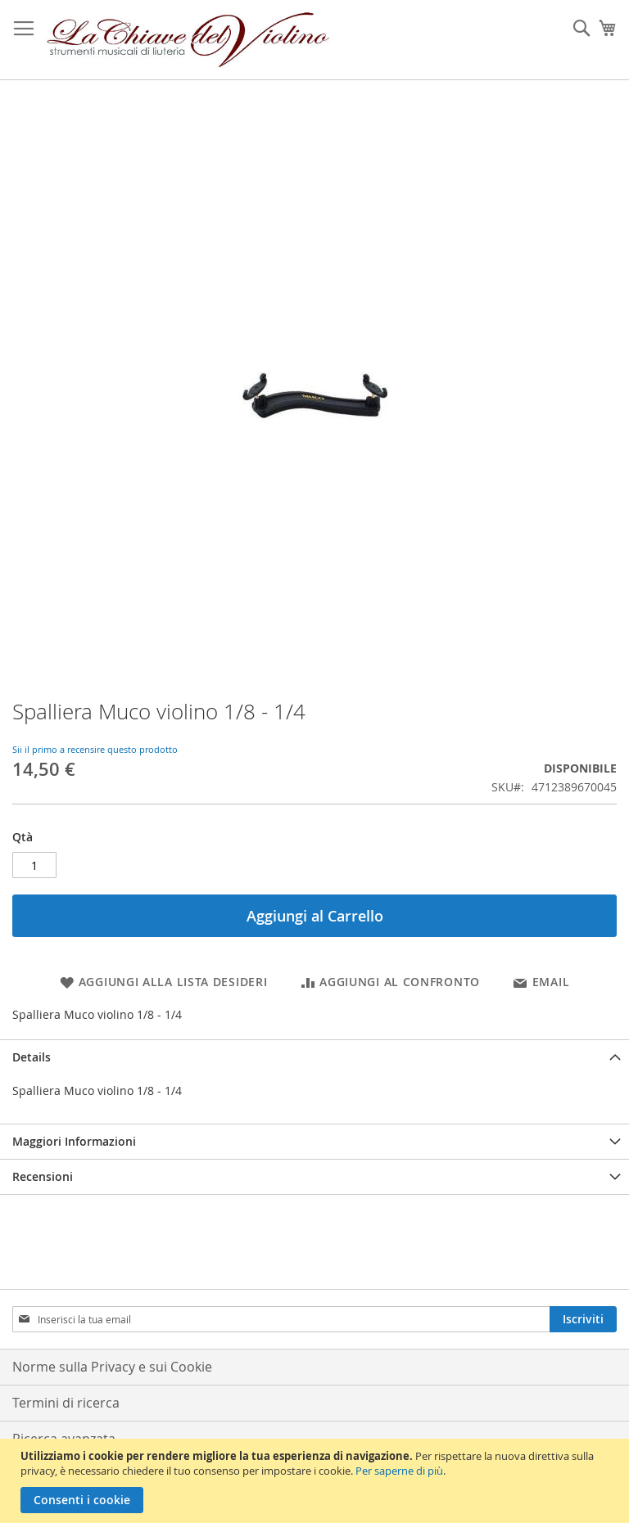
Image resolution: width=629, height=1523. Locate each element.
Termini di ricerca (66, 1403)
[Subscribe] (583, 1319)
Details (31, 1057)
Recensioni (42, 1176)
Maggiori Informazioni (74, 1141)
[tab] (314, 1057)
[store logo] (188, 40)
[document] (316, 1481)
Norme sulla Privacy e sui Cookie (112, 1367)
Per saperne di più (399, 1470)
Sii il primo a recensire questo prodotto (95, 749)
